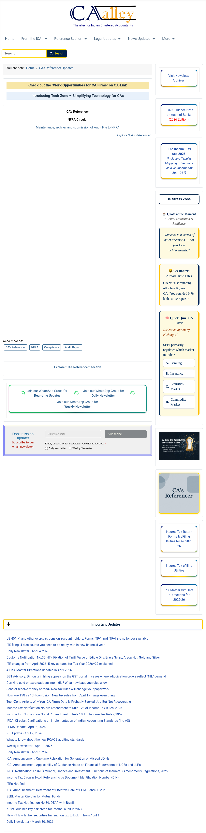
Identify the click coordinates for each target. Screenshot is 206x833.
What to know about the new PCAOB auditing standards (45, 739)
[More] (172, 38)
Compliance (51, 347)
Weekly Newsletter (82, 448)
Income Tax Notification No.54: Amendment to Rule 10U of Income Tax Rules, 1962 (64, 714)
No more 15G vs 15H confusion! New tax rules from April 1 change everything (61, 695)
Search (57, 53)
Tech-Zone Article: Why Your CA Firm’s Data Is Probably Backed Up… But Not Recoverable (69, 702)
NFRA (34, 347)
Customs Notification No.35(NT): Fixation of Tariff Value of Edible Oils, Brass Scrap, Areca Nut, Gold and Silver (83, 657)
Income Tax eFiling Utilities (179, 568)
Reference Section (68, 39)
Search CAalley (12, 47)
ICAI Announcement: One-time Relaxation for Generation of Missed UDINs (58, 758)
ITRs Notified (16, 784)
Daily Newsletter (57, 448)
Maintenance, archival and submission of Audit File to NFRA (77, 127)
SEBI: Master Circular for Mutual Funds (34, 796)
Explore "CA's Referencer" (134, 135)
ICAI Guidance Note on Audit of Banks (179, 114)
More (166, 39)
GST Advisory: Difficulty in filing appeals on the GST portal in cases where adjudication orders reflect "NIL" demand (86, 676)
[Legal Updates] (118, 38)
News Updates (139, 39)
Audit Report (73, 347)
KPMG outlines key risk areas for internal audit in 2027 (44, 809)
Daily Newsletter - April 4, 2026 (28, 651)
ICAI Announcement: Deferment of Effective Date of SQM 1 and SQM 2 (56, 790)
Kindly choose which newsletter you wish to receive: (75, 443)
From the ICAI (31, 39)
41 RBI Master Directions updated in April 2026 (39, 670)
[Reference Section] (84, 38)
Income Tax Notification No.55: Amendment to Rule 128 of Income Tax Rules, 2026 (64, 708)
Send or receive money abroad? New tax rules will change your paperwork (58, 689)
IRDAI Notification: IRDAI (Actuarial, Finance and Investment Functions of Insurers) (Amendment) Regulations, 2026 (87, 771)
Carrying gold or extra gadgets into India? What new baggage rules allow (57, 683)
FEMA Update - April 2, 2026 (26, 727)
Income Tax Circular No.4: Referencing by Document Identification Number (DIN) (63, 777)
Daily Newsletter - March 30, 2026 (30, 822)
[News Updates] (152, 38)
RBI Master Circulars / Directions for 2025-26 (179, 595)
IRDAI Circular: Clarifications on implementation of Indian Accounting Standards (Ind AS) (68, 720)
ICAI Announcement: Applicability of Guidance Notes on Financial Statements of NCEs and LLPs (74, 765)
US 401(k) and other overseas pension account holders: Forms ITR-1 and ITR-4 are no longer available (77, 638)
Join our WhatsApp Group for (47, 393)
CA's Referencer (15, 347)
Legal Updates (105, 39)
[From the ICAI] (44, 38)
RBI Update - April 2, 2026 (24, 733)
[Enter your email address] (73, 434)
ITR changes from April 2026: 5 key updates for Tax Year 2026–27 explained (60, 664)
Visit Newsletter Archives (179, 78)
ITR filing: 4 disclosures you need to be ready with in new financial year (56, 645)
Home (9, 39)
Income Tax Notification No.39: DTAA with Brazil (41, 803)
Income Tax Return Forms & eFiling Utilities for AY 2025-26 (179, 539)
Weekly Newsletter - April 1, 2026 (29, 746)
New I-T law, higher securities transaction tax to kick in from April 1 (53, 815)
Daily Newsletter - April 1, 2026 (28, 752)
